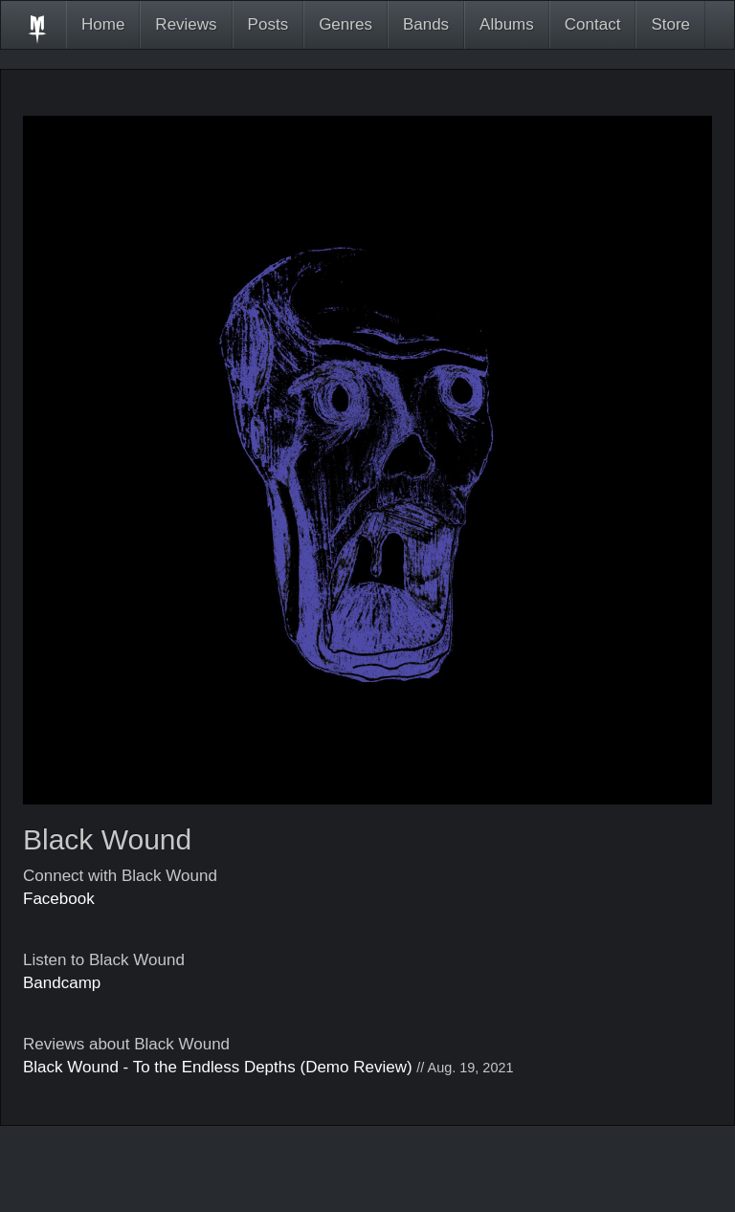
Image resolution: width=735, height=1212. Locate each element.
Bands (426, 24)
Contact (593, 24)
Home (102, 24)
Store (670, 24)
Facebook (59, 899)
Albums (506, 24)
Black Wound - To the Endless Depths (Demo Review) (217, 1067)
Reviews (185, 24)
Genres (345, 24)
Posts (268, 24)
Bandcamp (61, 983)
